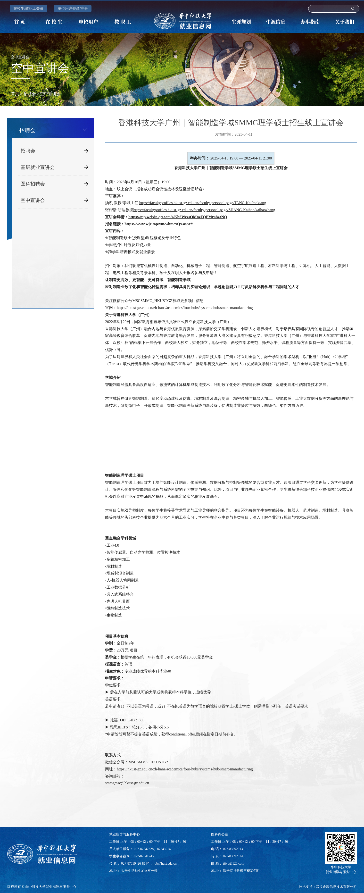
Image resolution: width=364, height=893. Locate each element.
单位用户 (88, 21)
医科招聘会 (54, 184)
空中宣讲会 (50, 94)
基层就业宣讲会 (54, 167)
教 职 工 (122, 21)
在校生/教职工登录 (28, 8)
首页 (15, 94)
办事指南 (310, 21)
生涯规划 (241, 21)
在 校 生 (53, 21)
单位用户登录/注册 (73, 8)
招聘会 (30, 94)
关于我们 (344, 21)
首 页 (19, 21)
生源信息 (275, 21)
